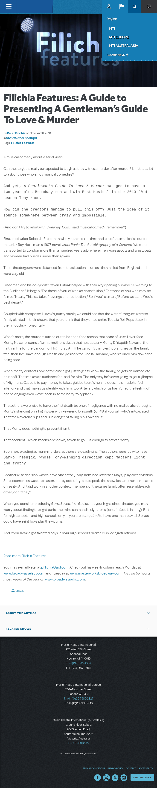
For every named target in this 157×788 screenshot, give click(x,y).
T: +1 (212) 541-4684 (78, 663)
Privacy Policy (115, 768)
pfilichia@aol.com (55, 567)
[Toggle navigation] (8, 6)
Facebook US (97, 777)
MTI (112, 28)
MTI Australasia (123, 45)
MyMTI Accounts (108, 6)
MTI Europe (119, 37)
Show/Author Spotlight (21, 138)
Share (20, 590)
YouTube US (115, 777)
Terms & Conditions (94, 768)
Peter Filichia (16, 133)
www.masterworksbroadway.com (96, 573)
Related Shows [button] (18, 628)
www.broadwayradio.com (65, 579)
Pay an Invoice (116, 54)
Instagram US (123, 777)
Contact (131, 768)
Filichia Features (23, 143)
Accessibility (146, 768)
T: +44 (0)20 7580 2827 (78, 698)
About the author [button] (21, 613)
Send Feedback (142, 777)
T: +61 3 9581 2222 (78, 743)
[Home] (26, 6)
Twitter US (106, 777)
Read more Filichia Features (25, 556)
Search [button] (134, 6)
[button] (121, 6)
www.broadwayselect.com (24, 573)
